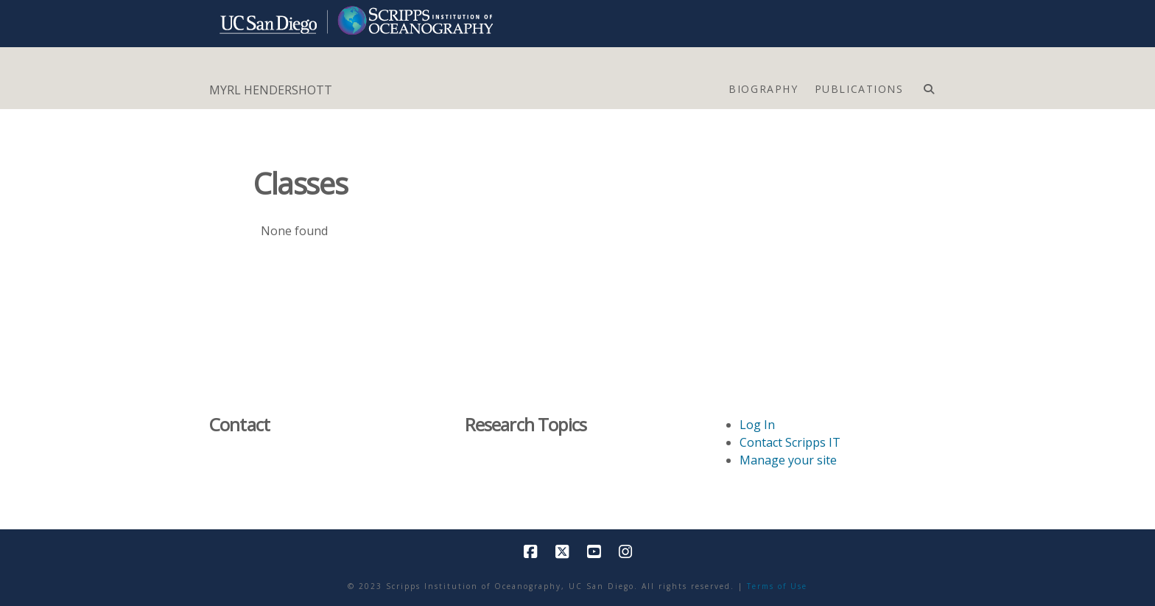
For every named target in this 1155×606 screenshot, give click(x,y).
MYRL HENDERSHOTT (270, 90)
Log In (757, 425)
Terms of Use (777, 586)
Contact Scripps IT (790, 442)
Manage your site (788, 460)
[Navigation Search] (928, 85)
